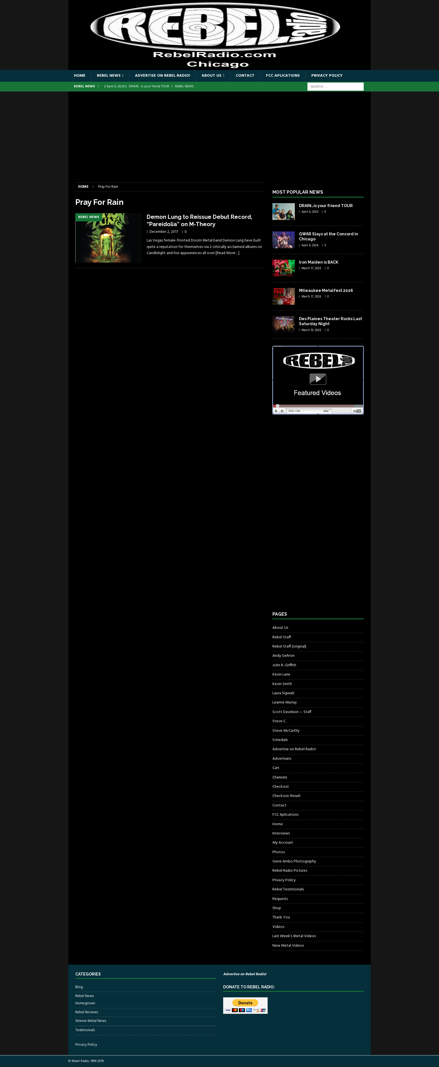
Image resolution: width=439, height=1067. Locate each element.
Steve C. (279, 721)
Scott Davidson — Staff (291, 712)
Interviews (281, 833)
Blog (79, 987)
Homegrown (85, 1003)
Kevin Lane (281, 674)
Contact (245, 75)
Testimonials (85, 1030)
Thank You (281, 917)
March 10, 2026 (311, 330)
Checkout (280, 787)
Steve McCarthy (286, 731)
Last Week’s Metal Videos (294, 936)
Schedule (280, 740)
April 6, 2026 (310, 211)
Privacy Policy (327, 75)
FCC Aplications (283, 75)
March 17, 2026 (311, 268)
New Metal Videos (288, 945)
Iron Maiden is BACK (318, 262)
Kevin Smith (282, 684)
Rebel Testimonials (288, 889)
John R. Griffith (284, 665)
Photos (278, 852)
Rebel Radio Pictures (289, 870)
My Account (282, 842)
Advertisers (281, 759)
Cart (275, 768)
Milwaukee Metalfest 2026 (326, 290)
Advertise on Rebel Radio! (162, 75)
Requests (280, 899)
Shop (276, 908)
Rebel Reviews (86, 1012)
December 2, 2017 (164, 232)
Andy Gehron (283, 656)
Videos (278, 927)
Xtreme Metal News (90, 1021)
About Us (211, 75)
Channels (279, 777)
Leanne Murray (284, 702)
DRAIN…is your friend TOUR (326, 205)
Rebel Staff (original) (289, 646)
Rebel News (109, 75)
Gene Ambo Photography (294, 861)
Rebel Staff (281, 637)
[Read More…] (227, 253)
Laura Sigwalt (283, 693)
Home (79, 75)
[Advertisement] (219, 140)
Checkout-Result (286, 796)
